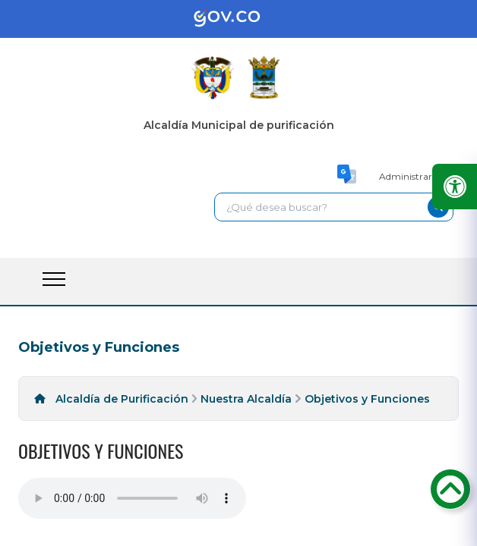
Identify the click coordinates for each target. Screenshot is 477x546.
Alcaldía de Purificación (121, 399)
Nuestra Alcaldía (246, 399)
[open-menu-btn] (54, 279)
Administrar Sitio (416, 176)
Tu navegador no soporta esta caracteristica (132, 498)
